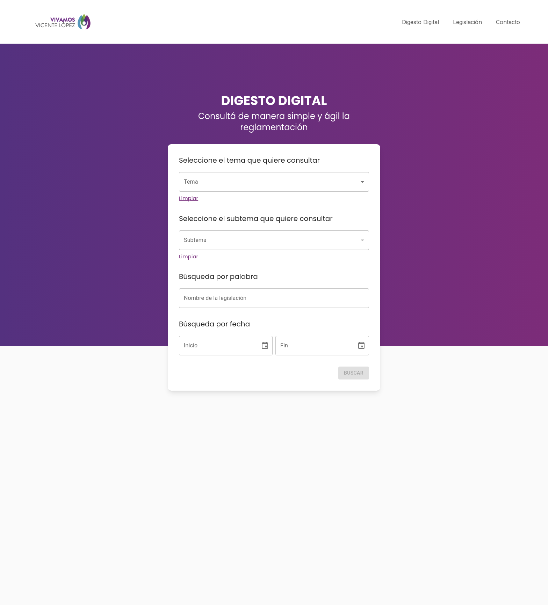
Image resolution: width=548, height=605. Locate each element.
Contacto (508, 22)
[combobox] (274, 182)
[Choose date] (265, 346)
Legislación (467, 22)
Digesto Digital (420, 22)
